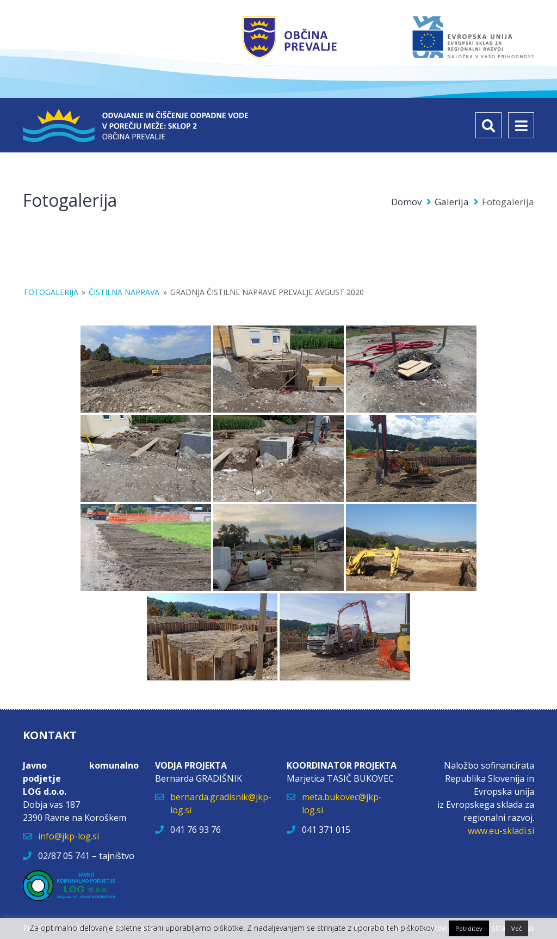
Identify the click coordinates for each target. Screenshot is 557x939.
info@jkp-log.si (68, 836)
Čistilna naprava (124, 292)
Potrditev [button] (468, 928)
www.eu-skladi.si (501, 831)
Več (516, 928)
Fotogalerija (51, 292)
